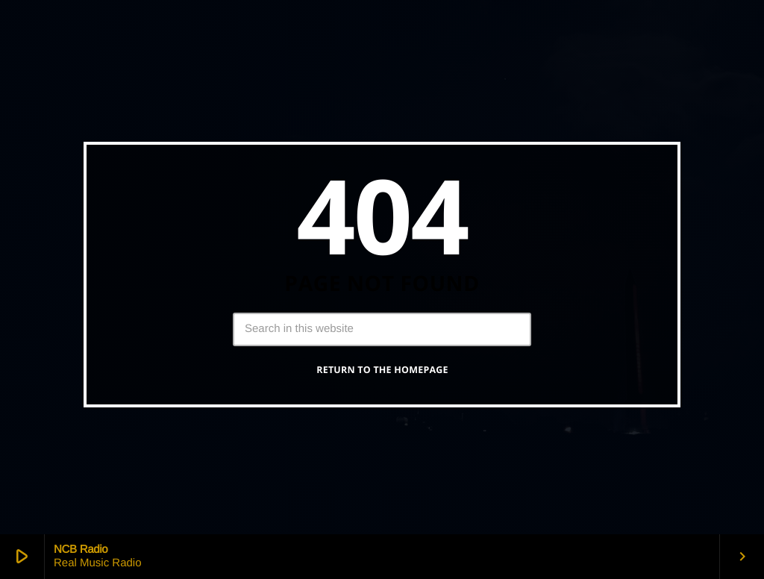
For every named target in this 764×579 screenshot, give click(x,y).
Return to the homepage (382, 369)
